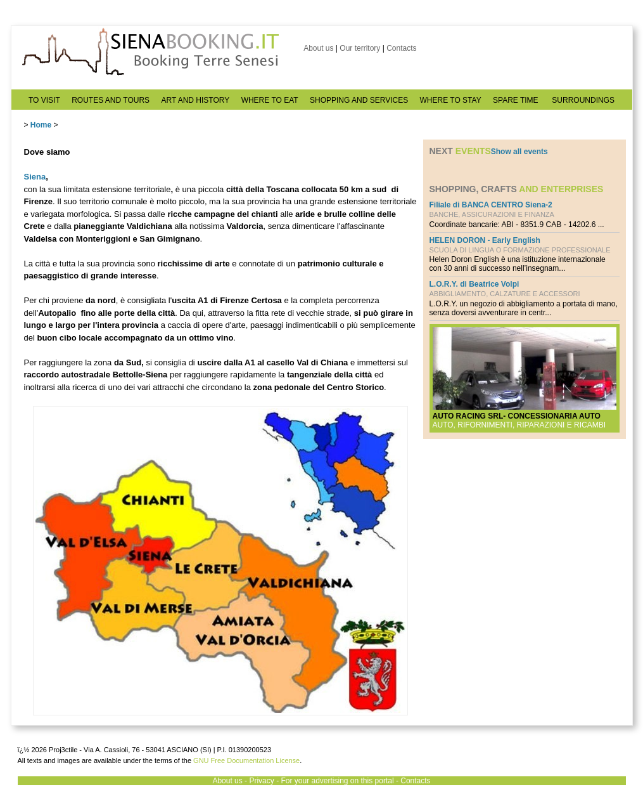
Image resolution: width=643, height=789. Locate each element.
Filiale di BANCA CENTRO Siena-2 (491, 204)
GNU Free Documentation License (246, 760)
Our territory (360, 48)
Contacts (401, 48)
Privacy (261, 780)
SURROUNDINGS (583, 100)
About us (318, 48)
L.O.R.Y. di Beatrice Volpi (474, 284)
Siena (35, 176)
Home (40, 125)
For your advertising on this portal (337, 780)
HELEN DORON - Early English (485, 240)
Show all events (519, 151)
